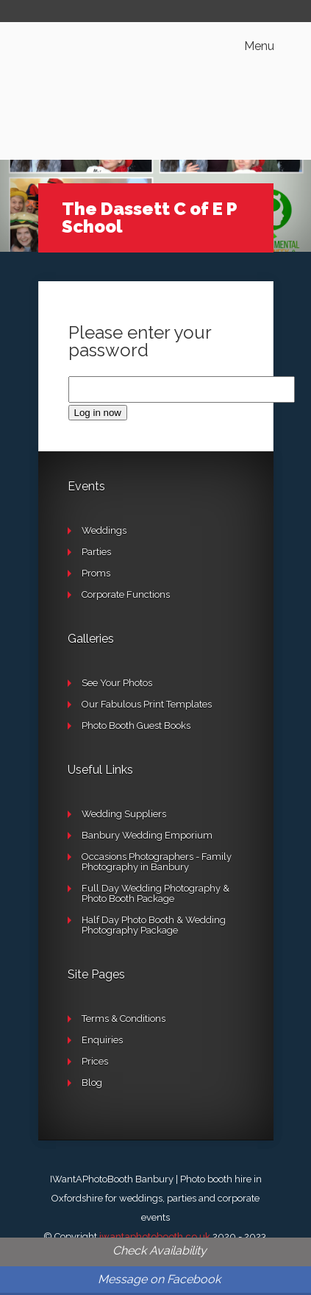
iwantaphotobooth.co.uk (154, 1236)
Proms (96, 573)
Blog (92, 1082)
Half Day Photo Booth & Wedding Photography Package (154, 925)
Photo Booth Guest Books (136, 725)
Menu (259, 46)
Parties (96, 551)
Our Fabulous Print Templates (147, 704)
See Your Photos (117, 682)
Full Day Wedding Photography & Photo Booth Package (155, 893)
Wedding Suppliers (124, 813)
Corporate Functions (126, 594)
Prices (95, 1061)
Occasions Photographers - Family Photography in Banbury (157, 861)
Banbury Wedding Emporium (147, 835)
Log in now (97, 412)
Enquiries (102, 1039)
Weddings (104, 530)
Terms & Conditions (123, 1018)
